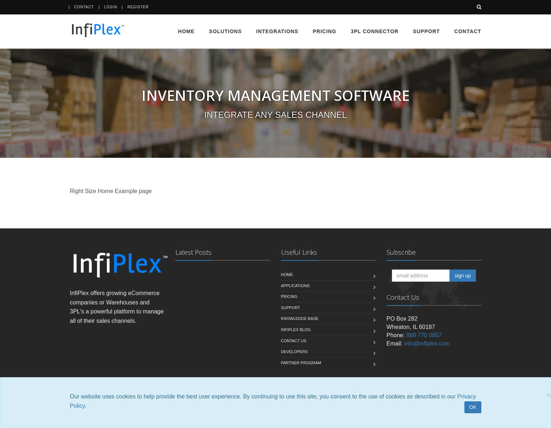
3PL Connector (374, 31)
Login (110, 7)
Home (186, 31)
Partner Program (301, 363)
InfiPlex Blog (296, 329)
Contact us (294, 341)
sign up (463, 275)
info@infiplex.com (427, 343)
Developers (294, 351)
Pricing (324, 31)
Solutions (225, 31)
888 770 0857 (424, 335)
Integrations (277, 31)
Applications (295, 286)
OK (472, 407)
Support (426, 31)
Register (138, 7)
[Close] (549, 395)
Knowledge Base (300, 318)
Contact (84, 7)
